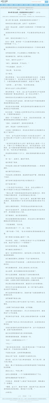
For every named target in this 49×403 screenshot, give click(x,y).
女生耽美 (36, 4)
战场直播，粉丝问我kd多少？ (14, 7)
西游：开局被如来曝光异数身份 (38, 16)
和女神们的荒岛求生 (9, 398)
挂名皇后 (29, 398)
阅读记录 (46, 4)
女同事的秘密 (15, 398)
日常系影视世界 (39, 398)
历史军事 (21, 4)
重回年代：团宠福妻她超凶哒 (10, 16)
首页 (2, 4)
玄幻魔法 (6, 4)
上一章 (19, 14)
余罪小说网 (2, 7)
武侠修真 (11, 4)
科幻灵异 (26, 4)
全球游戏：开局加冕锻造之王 (28, 16)
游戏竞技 (31, 4)
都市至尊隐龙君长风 (34, 398)
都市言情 (16, 4)
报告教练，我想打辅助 (19, 16)
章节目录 (24, 14)
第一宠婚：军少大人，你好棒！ (22, 398)
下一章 (29, 14)
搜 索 (46, 1)
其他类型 (41, 4)
